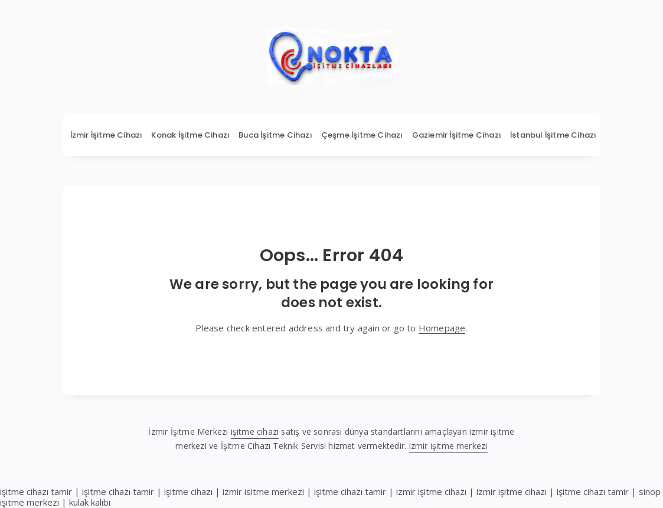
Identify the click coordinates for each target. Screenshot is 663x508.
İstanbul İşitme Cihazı (553, 135)
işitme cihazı (188, 491)
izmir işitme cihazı (431, 491)
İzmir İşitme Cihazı (106, 135)
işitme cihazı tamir (36, 491)
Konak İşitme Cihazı (190, 135)
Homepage (442, 328)
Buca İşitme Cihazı (275, 135)
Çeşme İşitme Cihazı (362, 135)
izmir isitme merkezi (263, 491)
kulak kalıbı (89, 502)
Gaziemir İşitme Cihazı (456, 135)
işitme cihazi (255, 431)
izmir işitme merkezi (448, 445)
